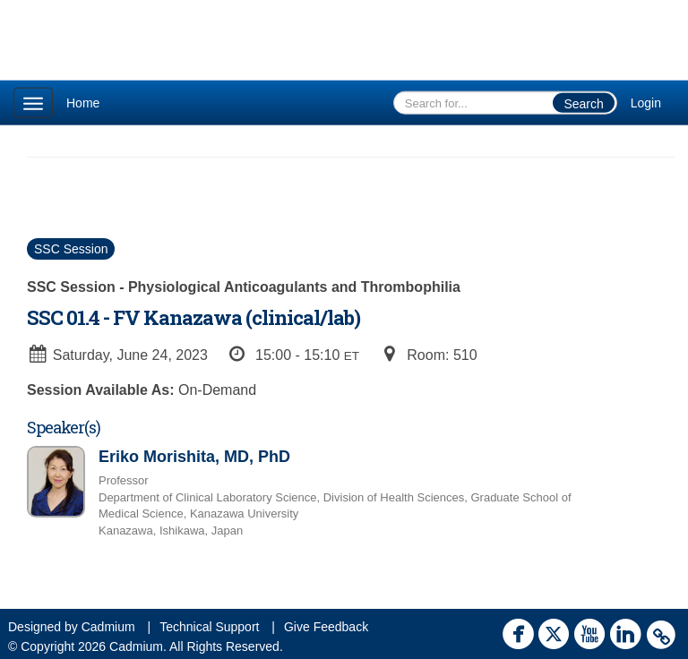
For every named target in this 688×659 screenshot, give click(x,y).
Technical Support (209, 627)
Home (82, 103)
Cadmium (108, 627)
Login (646, 103)
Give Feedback (326, 627)
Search (583, 104)
